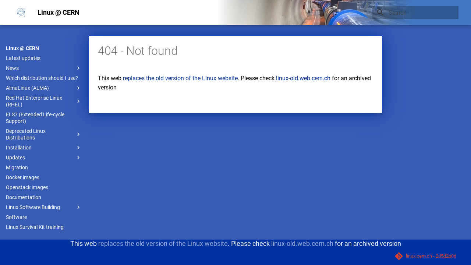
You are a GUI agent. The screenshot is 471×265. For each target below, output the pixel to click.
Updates (44, 157)
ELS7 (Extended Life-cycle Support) (35, 118)
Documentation (23, 197)
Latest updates (23, 58)
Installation (44, 147)
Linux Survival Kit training (35, 227)
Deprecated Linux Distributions (44, 134)
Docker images (22, 177)
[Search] (415, 12)
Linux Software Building (44, 207)
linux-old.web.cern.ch (303, 78)
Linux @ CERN (22, 48)
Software (16, 217)
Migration (17, 167)
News (44, 68)
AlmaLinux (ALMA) (44, 88)
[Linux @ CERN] (21, 12)
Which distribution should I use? (42, 78)
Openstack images (27, 187)
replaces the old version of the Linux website (180, 78)
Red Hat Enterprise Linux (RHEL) (44, 101)
